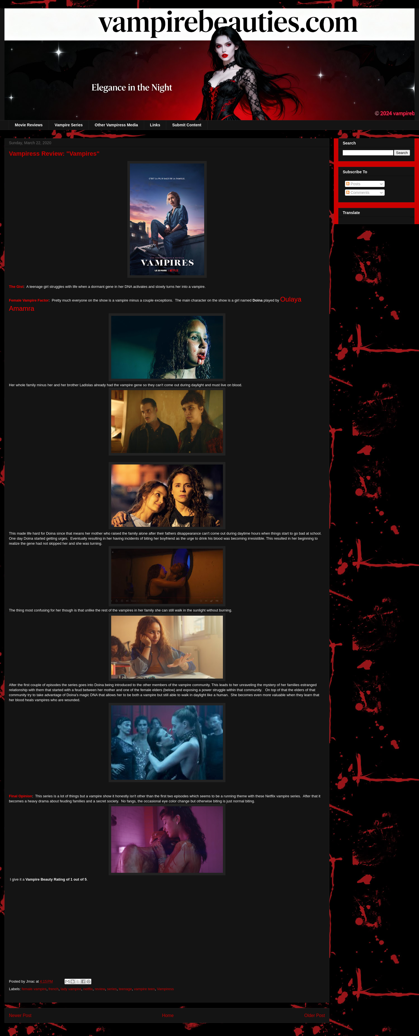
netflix (88, 989)
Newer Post (20, 1015)
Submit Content (186, 125)
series (112, 989)
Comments (358, 192)
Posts (353, 184)
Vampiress (165, 989)
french (54, 989)
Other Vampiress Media (116, 125)
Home (168, 1015)
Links (155, 125)
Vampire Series (69, 125)
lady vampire (71, 989)
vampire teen (144, 989)
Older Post (314, 1015)
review (100, 989)
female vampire (34, 989)
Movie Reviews (29, 125)
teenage (125, 989)
